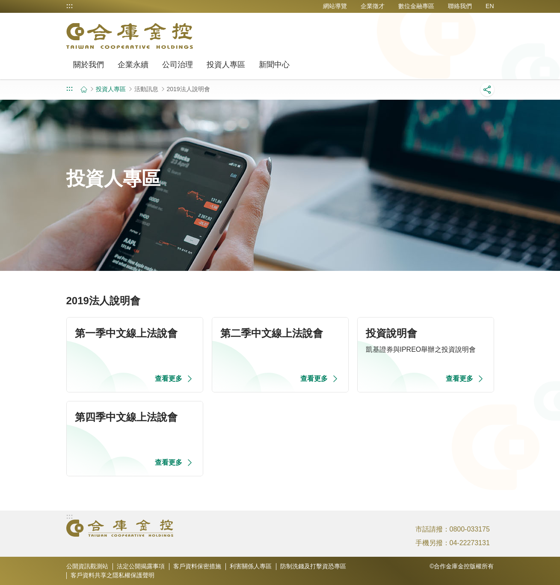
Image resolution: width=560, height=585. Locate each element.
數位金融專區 (416, 6)
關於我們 (88, 64)
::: (69, 6)
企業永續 (133, 64)
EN (490, 6)
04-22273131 (470, 542)
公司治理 (177, 64)
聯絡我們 (460, 6)
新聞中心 (274, 64)
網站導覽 (335, 6)
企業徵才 (373, 6)
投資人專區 (226, 64)
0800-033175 (470, 529)
